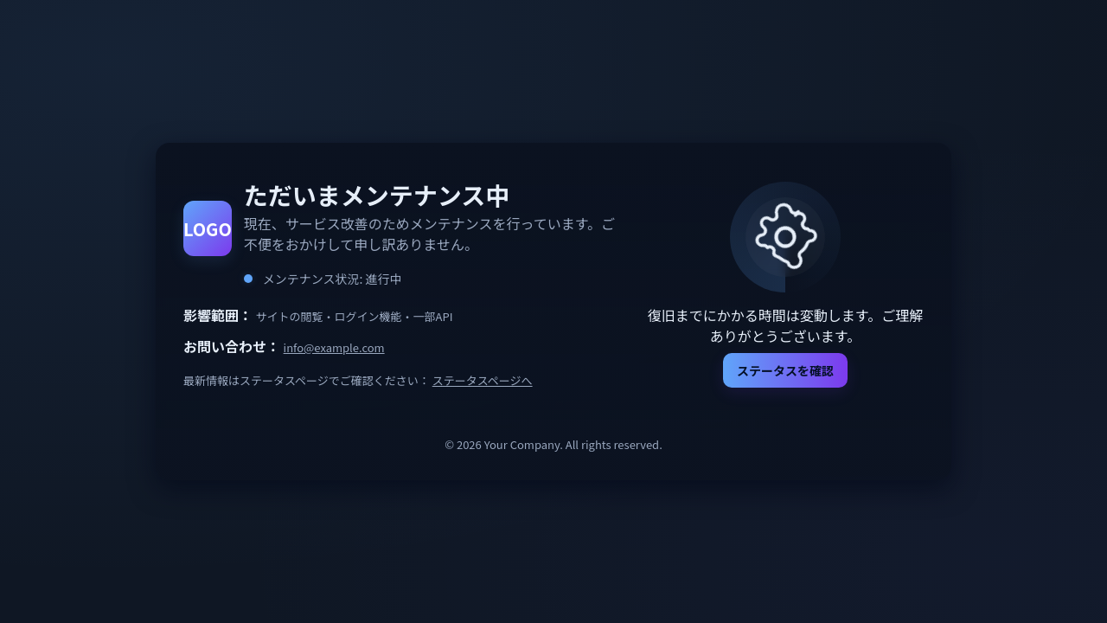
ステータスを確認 (785, 370)
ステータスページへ (482, 380)
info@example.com (334, 347)
